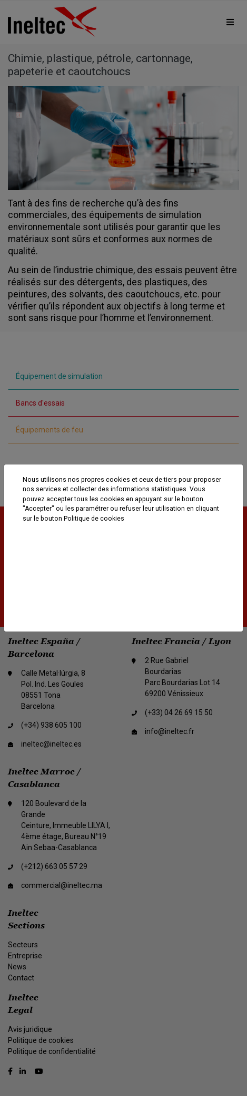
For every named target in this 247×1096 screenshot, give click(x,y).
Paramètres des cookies (124, 603)
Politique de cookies (94, 518)
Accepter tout (122, 548)
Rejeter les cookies (124, 576)
